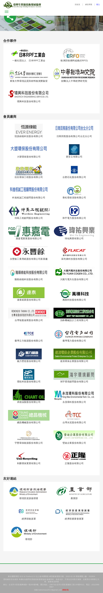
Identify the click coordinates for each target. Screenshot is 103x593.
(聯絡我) (65, 590)
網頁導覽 (88, 4)
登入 (98, 4)
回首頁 (77, 4)
